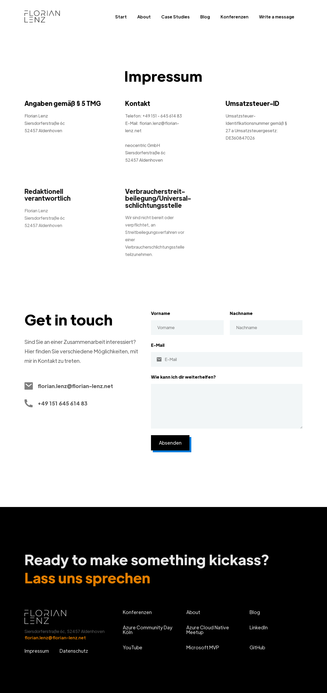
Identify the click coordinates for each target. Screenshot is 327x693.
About (144, 16)
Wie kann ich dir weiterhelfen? (183, 377)
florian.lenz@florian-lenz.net (55, 641)
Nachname (241, 313)
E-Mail (157, 345)
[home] (51, 18)
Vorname (160, 313)
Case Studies (175, 16)
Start (121, 16)
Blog (205, 16)
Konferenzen (234, 16)
